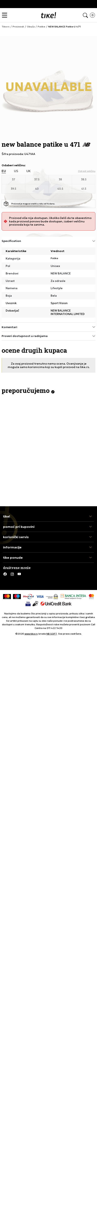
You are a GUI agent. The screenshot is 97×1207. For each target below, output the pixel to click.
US (16, 171)
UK (28, 171)
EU (4, 171)
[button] (5, 15)
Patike (54, 258)
